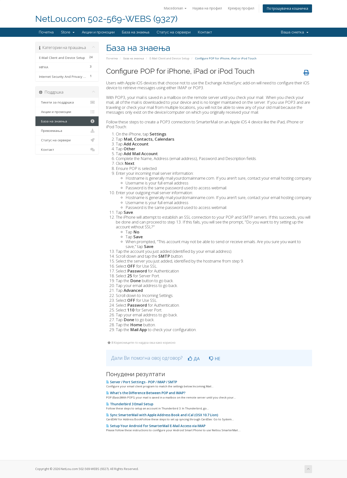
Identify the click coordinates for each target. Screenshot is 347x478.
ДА (194, 358)
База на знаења (135, 32)
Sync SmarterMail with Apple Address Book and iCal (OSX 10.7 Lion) (162, 415)
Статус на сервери (174, 32)
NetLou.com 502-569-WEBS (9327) (106, 19)
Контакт (205, 32)
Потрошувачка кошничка (287, 8)
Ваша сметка (294, 32)
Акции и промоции (98, 32)
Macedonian (175, 8)
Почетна (46, 32)
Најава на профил (207, 8)
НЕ (214, 358)
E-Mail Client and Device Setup (169, 58)
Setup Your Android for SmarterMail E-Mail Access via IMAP (155, 426)
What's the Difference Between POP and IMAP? (146, 393)
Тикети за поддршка (67, 102)
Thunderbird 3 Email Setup (129, 404)
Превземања (67, 131)
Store (68, 32)
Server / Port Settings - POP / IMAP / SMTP (141, 382)
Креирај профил (241, 8)
